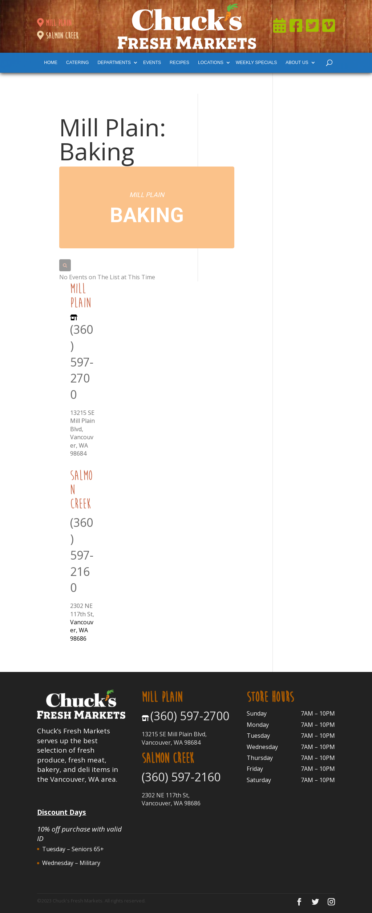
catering (77, 62)
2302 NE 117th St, (82, 610)
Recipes (179, 62)
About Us (297, 62)
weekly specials (256, 62)
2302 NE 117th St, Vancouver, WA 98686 (171, 799)
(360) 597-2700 (81, 361)
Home (50, 62)
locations (210, 62)
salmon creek (57, 35)
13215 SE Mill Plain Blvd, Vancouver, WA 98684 (82, 433)
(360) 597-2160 (81, 554)
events (152, 62)
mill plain (54, 23)
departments (114, 62)
